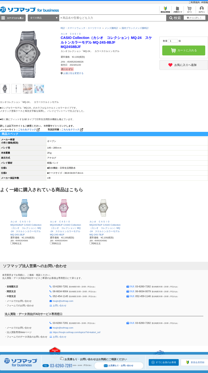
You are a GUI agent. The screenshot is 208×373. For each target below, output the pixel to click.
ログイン (201, 11)
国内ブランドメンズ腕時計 (135, 28)
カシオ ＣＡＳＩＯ (71, 33)
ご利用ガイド (177, 11)
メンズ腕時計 (111, 28)
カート (189, 11)
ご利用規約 (195, 2)
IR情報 (204, 2)
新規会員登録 (165, 11)
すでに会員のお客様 (166, 362)
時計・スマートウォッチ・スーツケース (81, 28)
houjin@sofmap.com (63, 301)
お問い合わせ (59, 305)
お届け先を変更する (73, 73)
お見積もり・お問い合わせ (118, 365)
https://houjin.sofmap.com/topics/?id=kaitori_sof (76, 332)
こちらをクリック (29, 129)
